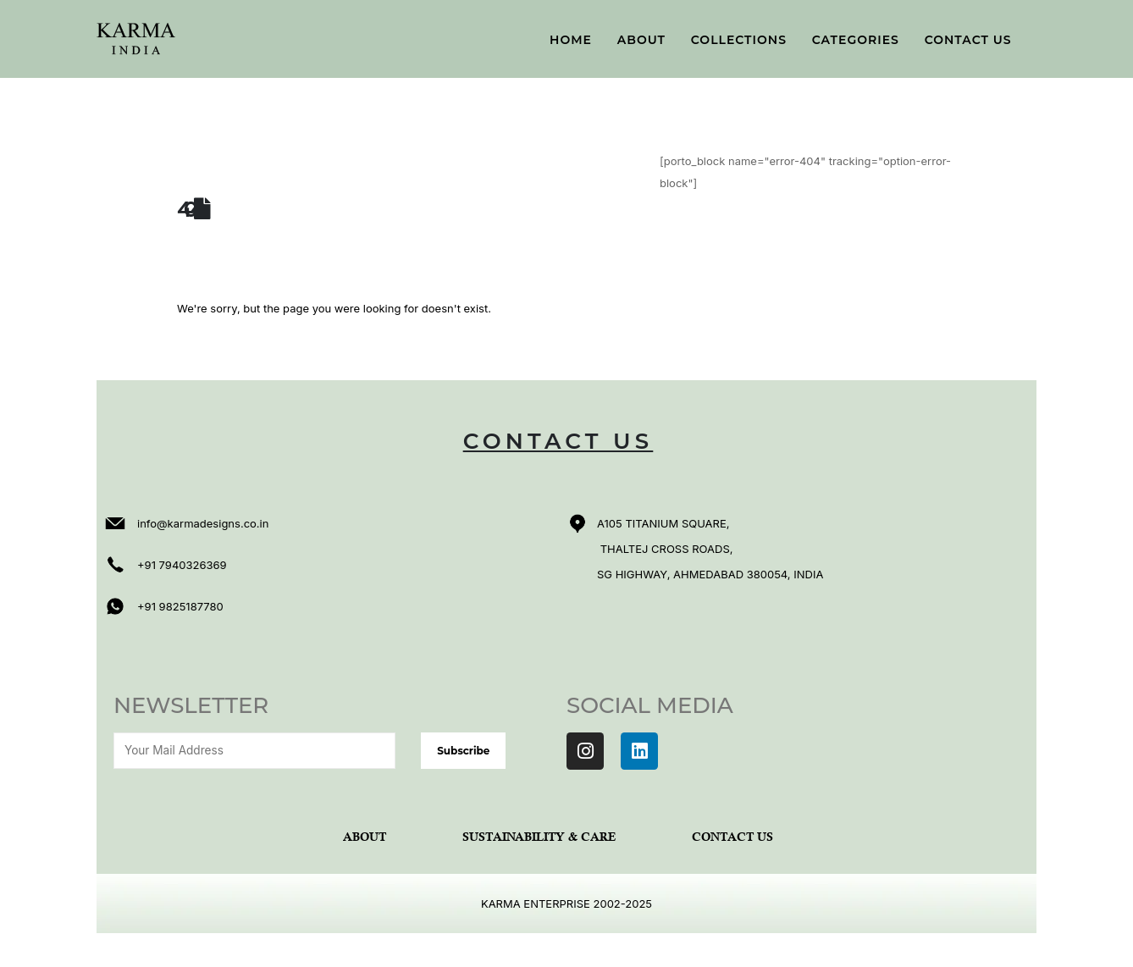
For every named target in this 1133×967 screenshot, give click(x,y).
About (641, 39)
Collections (739, 39)
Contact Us (968, 39)
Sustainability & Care (539, 838)
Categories (855, 39)
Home (571, 39)
